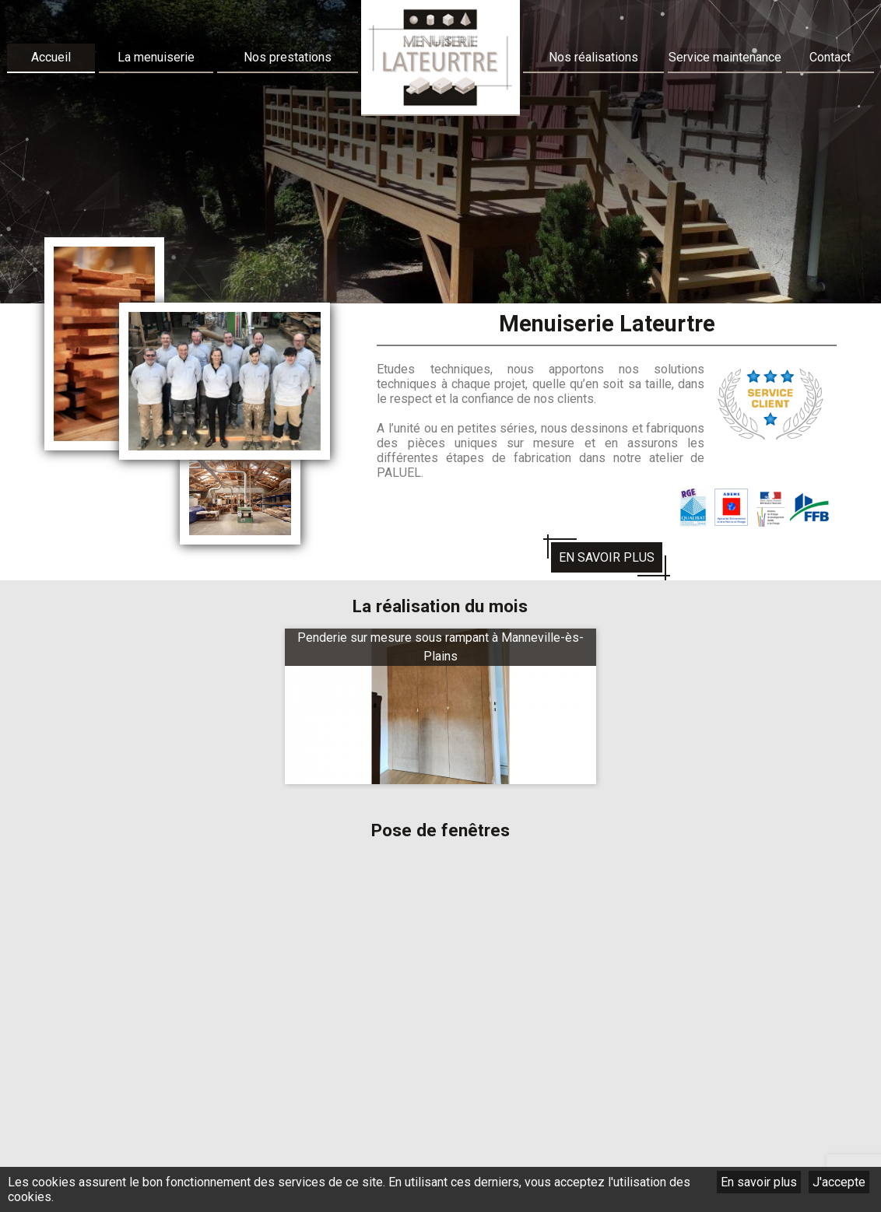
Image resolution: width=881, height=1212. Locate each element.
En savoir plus (759, 1182)
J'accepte (839, 1182)
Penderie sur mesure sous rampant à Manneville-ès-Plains (440, 647)
